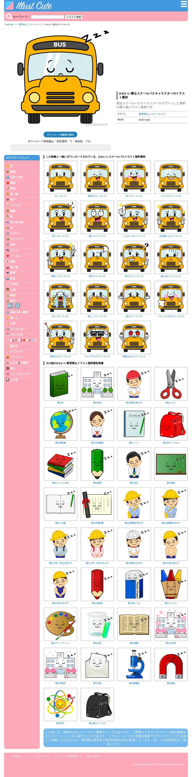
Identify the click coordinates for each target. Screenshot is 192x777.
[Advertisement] (152, 60)
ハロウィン (16, 357)
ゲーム (14, 250)
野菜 (12, 188)
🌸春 (9, 340)
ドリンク (15, 205)
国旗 (12, 261)
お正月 (14, 362)
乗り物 (14, 267)
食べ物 (14, 194)
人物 (12, 289)
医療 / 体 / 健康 (19, 312)
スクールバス (35, 24)
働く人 (14, 317)
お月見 (14, 379)
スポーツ (15, 233)
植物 (12, 171)
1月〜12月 (16, 334)
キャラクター (18, 329)
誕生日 (14, 345)
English (17, 756)
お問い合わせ (93, 756)
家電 (12, 272)
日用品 (14, 284)
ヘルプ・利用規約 (68, 756)
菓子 (12, 199)
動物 (12, 210)
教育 (12, 300)
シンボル (15, 255)
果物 (12, 182)
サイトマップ (42, 756)
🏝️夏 (17, 340)
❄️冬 (34, 340)
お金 (12, 323)
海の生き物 (16, 222)
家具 (12, 278)
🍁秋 (25, 340)
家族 (12, 295)
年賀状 (24, 362)
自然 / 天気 (16, 177)
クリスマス (16, 351)
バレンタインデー (20, 373)
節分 (12, 368)
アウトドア (16, 239)
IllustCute (9, 24)
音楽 (12, 244)
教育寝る (23, 24)
